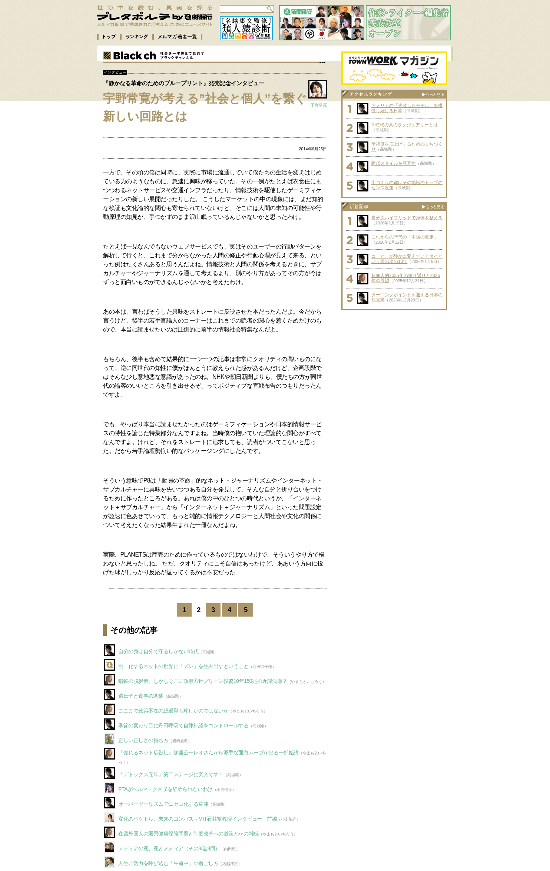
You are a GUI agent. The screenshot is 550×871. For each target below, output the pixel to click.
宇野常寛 (319, 105)
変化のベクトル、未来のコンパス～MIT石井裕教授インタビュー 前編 (197, 819)
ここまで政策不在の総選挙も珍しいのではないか (173, 711)
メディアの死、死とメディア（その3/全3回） (169, 848)
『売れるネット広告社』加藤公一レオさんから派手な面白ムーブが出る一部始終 (208, 752)
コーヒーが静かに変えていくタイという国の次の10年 (407, 259)
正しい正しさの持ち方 (143, 740)
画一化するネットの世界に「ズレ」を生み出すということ (183, 666)
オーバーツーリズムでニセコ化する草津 (163, 804)
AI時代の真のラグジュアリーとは (404, 124)
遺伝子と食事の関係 (140, 696)
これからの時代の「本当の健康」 (404, 237)
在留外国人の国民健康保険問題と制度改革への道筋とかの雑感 (188, 834)
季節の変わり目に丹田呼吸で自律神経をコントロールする (183, 725)
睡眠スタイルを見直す (393, 163)
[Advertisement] (394, 360)
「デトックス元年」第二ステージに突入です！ (170, 774)
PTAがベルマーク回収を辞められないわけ (165, 789)
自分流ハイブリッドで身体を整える (407, 217)
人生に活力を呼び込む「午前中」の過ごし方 (168, 863)
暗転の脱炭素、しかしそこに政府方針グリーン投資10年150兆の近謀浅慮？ (202, 681)
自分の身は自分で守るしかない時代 (158, 651)
